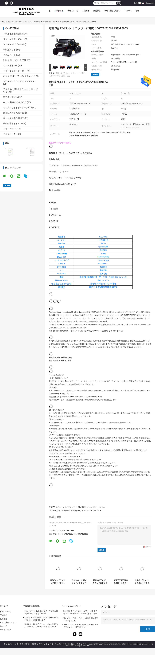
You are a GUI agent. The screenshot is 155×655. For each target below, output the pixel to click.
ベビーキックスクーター (14, 71)
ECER (87, 646)
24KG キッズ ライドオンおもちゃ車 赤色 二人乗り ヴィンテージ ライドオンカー (41, 625)
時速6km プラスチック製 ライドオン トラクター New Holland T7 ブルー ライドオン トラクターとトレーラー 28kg (57, 581)
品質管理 (96, 11)
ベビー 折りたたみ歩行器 (14, 102)
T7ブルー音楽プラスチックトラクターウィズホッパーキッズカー (75, 511)
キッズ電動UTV (10, 65)
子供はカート (9, 55)
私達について (72, 11)
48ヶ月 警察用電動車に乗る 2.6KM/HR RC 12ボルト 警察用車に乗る (42, 618)
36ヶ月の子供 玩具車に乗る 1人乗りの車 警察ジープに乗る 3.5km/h (41, 612)
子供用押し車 (9, 49)
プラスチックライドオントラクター (28, 21)
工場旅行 (85, 11)
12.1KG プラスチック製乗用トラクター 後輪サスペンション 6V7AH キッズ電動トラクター (142, 581)
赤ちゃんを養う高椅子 (13, 118)
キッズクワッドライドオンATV (17, 107)
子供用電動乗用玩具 (12, 34)
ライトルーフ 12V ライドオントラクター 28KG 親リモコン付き (79, 581)
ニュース (128, 11)
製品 (9, 21)
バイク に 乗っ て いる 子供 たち (18, 76)
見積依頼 (137, 3)
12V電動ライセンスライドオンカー (92, 507)
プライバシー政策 (11, 644)
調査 (118, 3)
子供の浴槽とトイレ (12, 123)
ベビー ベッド (9, 129)
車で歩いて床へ (10, 97)
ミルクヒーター (10, 134)
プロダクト (58, 11)
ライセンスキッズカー (13, 39)
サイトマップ (5, 630)
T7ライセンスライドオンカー (65, 507)
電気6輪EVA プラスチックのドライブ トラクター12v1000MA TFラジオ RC (100, 581)
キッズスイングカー (12, 44)
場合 (137, 11)
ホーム (2, 21)
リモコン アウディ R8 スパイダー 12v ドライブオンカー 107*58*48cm (80, 625)
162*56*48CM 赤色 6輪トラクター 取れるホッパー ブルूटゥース (121, 581)
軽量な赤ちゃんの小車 (13, 113)
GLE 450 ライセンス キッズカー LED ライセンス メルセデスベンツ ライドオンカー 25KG (80, 612)
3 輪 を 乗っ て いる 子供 (14, 60)
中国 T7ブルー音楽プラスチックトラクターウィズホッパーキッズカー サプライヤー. (54, 644)
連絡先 (95, 75)
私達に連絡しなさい (112, 11)
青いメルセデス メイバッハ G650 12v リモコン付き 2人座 (80, 619)
